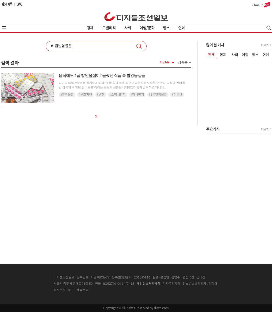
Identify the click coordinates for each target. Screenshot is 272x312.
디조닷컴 (136, 16)
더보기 (265, 45)
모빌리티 (109, 28)
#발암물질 (67, 95)
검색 (139, 46)
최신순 (164, 63)
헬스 (166, 28)
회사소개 (59, 290)
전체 (211, 55)
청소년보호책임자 (194, 284)
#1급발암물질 (158, 95)
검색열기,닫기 (269, 28)
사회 (127, 28)
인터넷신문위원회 (231, 284)
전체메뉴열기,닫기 (4, 28)
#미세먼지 (137, 95)
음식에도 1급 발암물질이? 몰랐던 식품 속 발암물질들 (102, 75)
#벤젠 (100, 95)
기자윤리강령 (171, 284)
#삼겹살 (177, 95)
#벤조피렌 (85, 95)
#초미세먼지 (118, 95)
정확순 (183, 62)
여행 (245, 55)
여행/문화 (147, 28)
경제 (90, 28)
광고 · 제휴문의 (78, 290)
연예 (181, 28)
